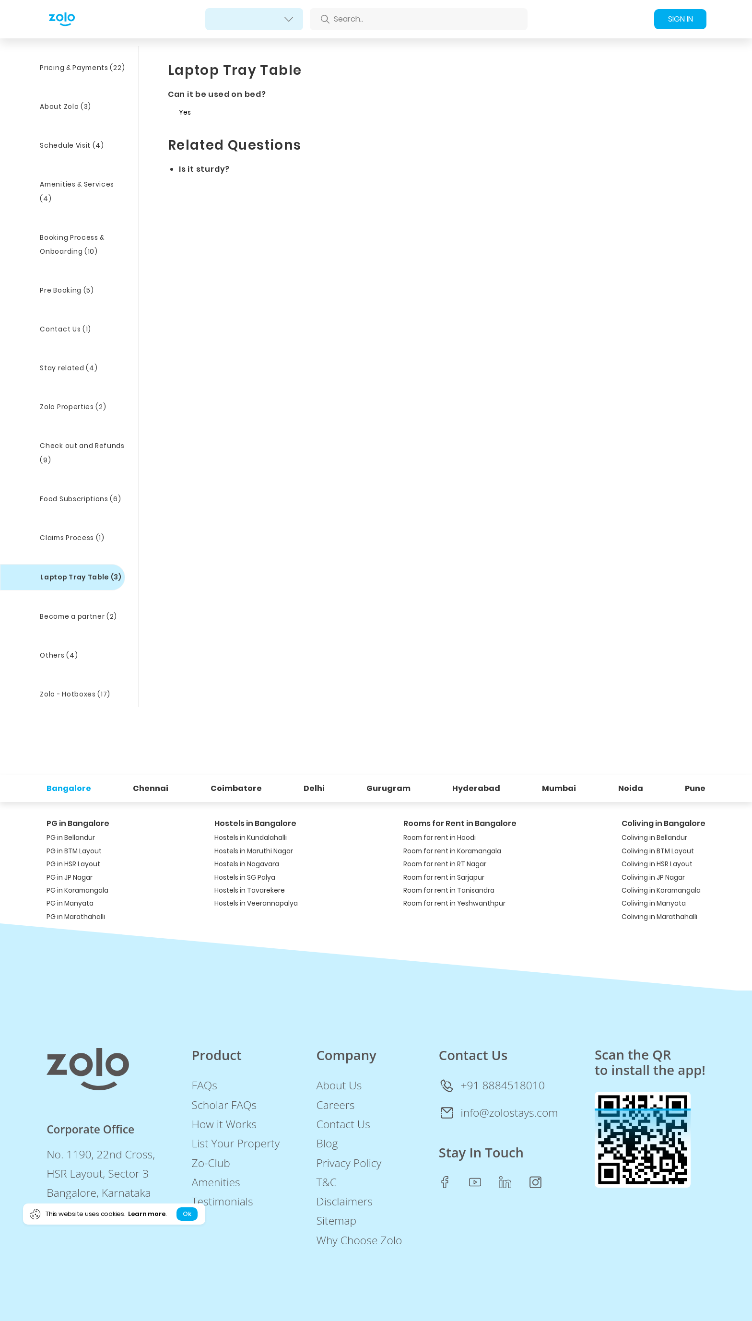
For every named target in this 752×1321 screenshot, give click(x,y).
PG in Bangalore (78, 823)
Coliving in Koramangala (661, 890)
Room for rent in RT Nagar (444, 864)
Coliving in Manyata (654, 903)
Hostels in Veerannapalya (256, 903)
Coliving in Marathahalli (659, 916)
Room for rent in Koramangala (452, 851)
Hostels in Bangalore (255, 823)
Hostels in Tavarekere (249, 890)
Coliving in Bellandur (654, 837)
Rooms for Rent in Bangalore (460, 823)
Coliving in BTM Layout (658, 851)
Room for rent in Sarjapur (443, 877)
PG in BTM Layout (74, 851)
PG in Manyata (70, 903)
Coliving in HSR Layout (657, 864)
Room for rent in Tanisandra (448, 890)
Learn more (146, 1213)
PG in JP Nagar (70, 877)
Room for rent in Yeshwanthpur (454, 903)
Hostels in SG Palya (244, 877)
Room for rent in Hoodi (439, 837)
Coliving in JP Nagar (653, 877)
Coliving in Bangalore (663, 823)
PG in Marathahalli (76, 916)
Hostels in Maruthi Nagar (253, 851)
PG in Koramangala (77, 890)
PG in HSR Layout (73, 864)
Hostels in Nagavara (246, 864)
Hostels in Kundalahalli (250, 837)
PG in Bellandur (71, 837)
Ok (187, 1213)
